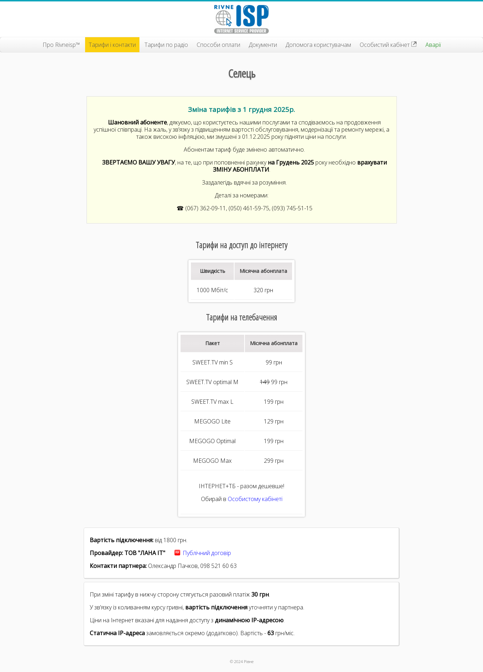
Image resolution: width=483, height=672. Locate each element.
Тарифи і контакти (112, 45)
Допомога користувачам (318, 45)
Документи (263, 45)
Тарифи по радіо (166, 45)
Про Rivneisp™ (61, 45)
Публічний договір (207, 553)
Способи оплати (218, 45)
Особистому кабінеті (255, 499)
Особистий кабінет (388, 45)
